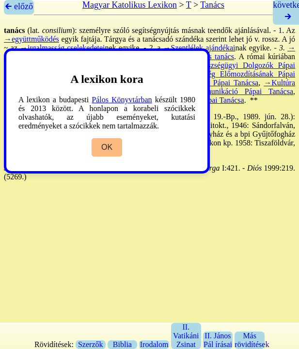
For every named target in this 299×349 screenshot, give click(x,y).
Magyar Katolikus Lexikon (129, 5)
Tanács (212, 5)
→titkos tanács (210, 56)
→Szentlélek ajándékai (199, 48)
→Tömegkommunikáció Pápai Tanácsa (227, 91)
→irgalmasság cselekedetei (62, 48)
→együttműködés (31, 39)
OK (106, 147)
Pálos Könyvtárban (122, 99)
